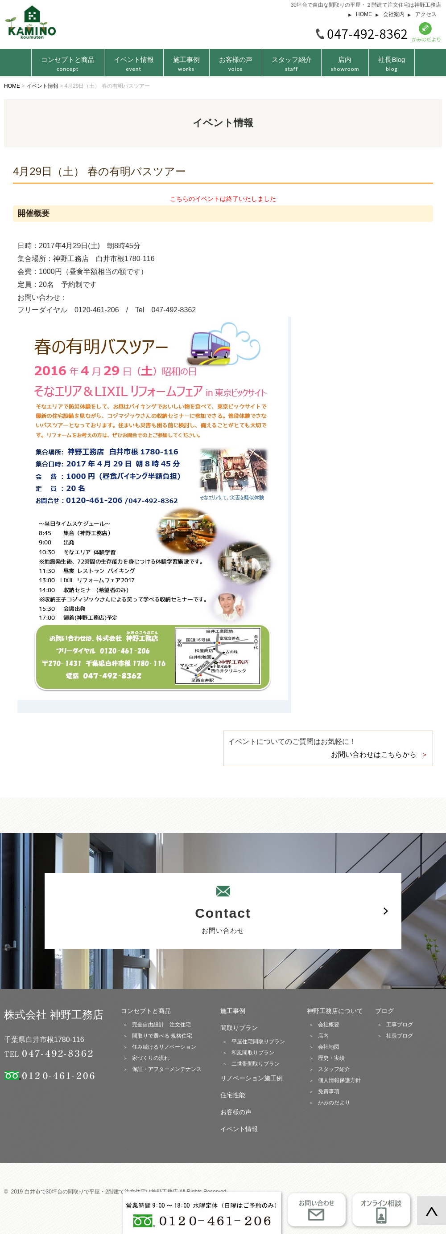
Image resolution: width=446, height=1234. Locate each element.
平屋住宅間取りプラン (258, 1041)
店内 (345, 64)
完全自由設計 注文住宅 (161, 1025)
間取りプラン (239, 1027)
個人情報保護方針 (339, 1080)
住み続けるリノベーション (164, 1047)
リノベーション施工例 (251, 1078)
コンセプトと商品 (146, 1010)
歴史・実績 (331, 1058)
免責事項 (328, 1091)
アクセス (426, 14)
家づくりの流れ (150, 1058)
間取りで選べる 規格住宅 (162, 1036)
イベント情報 (134, 64)
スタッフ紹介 (292, 64)
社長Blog (391, 64)
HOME (364, 14)
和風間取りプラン (252, 1053)
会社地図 (328, 1047)
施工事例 (186, 64)
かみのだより (334, 1102)
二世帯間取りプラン (255, 1064)
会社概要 (328, 1025)
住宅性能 (232, 1095)
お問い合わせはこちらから (374, 754)
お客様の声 (235, 64)
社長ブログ (399, 1036)
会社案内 (394, 14)
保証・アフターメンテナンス (167, 1069)
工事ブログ (399, 1025)
